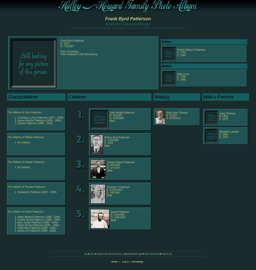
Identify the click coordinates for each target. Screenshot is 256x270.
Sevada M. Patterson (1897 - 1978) (37, 192)
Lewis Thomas (227, 113)
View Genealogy (69, 51)
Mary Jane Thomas (177, 112)
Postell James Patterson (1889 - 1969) (39, 219)
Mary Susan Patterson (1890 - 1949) (38, 222)
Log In (125, 261)
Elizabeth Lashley (229, 131)
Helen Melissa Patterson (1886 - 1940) (39, 217)
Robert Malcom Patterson (191, 49)
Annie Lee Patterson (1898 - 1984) (37, 230)
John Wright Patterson (122, 112)
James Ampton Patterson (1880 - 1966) (39, 120)
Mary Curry (183, 74)
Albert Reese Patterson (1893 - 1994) (38, 225)
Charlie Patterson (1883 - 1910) (35, 123)
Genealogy (138, 261)
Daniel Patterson (120, 212)
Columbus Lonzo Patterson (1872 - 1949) (40, 117)
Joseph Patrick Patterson (121, 162)
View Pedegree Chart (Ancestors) (79, 54)
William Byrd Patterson (117, 137)
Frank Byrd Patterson (128, 18)
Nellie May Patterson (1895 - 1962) (37, 228)
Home (114, 261)
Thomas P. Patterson (118, 187)
